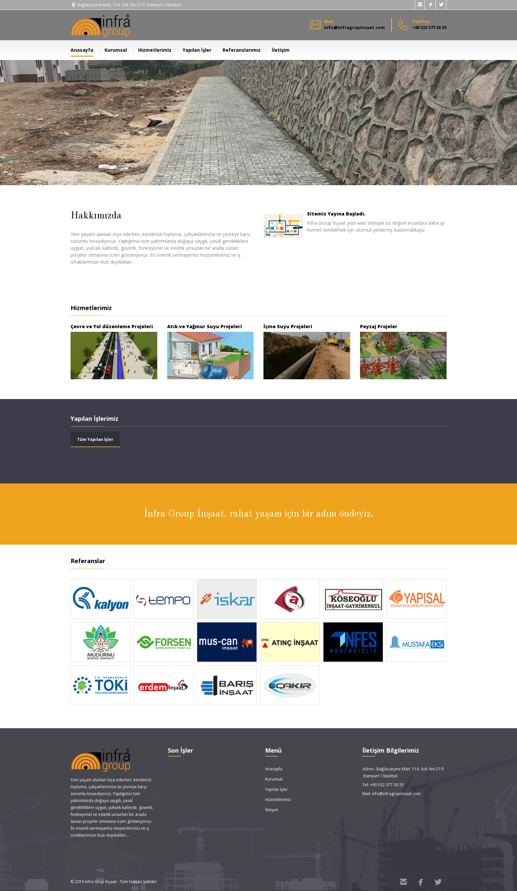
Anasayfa (82, 50)
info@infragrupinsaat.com (396, 793)
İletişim (277, 50)
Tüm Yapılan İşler (95, 439)
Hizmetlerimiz (152, 50)
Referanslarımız (238, 50)
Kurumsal (113, 50)
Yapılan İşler (194, 50)
